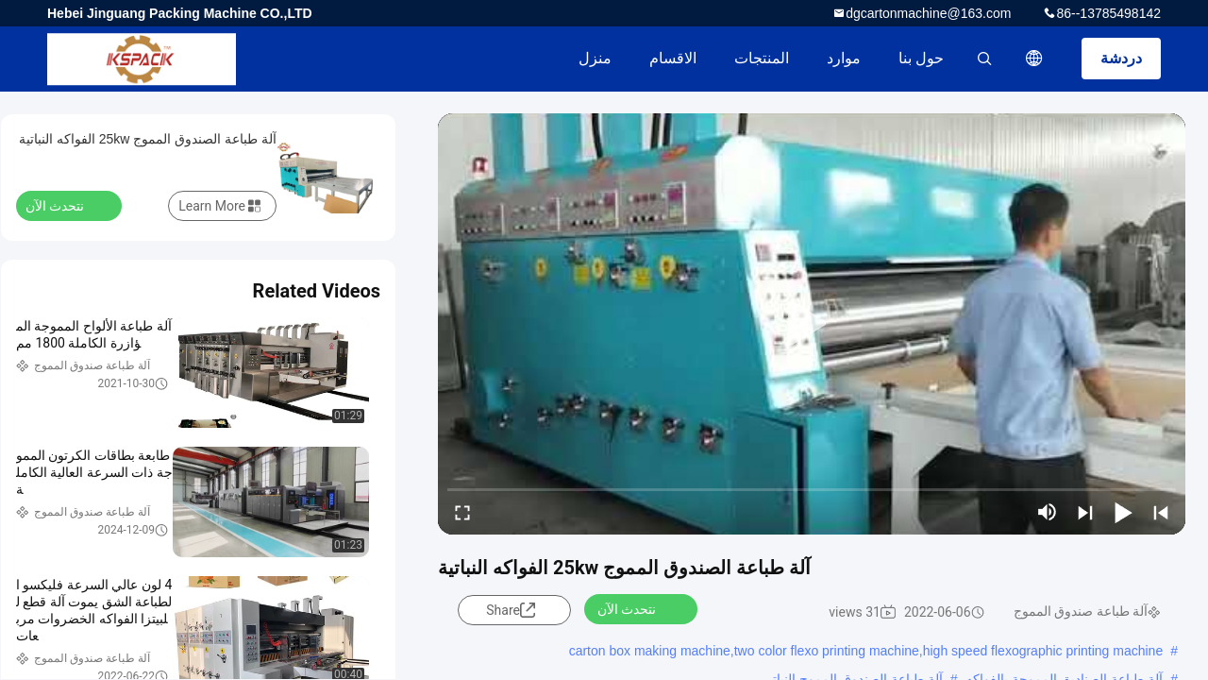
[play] (811, 324)
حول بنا (921, 58)
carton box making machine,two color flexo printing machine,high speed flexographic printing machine (866, 650)
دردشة (1121, 58)
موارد (844, 58)
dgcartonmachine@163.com (928, 13)
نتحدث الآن (638, 608)
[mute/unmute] (1047, 512)
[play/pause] (1123, 512)
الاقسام (672, 58)
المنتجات (761, 58)
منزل (595, 58)
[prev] (1161, 512)
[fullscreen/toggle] (462, 512)
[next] (1085, 512)
